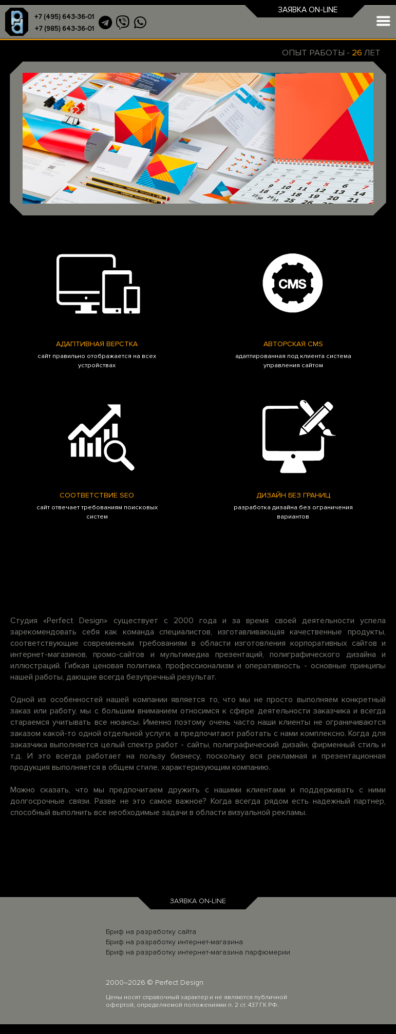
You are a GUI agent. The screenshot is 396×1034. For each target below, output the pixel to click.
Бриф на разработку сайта (151, 931)
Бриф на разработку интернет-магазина (174, 942)
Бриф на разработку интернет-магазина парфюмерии (198, 952)
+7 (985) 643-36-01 (64, 29)
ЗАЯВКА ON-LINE (307, 10)
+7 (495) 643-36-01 (64, 17)
